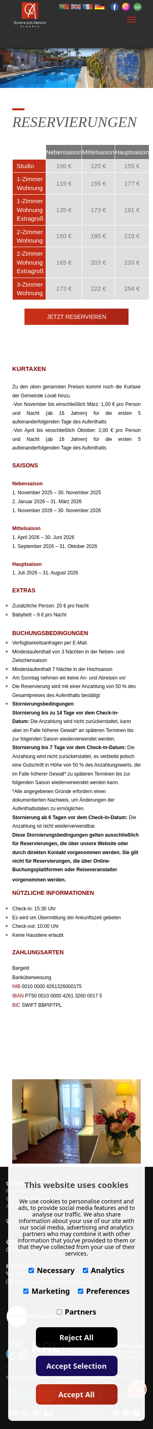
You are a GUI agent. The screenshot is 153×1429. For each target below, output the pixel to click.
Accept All (76, 1394)
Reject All (77, 1337)
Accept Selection (77, 1366)
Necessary (52, 1270)
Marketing (46, 1291)
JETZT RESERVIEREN (76, 316)
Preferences (104, 1291)
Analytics (103, 1270)
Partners (76, 1312)
